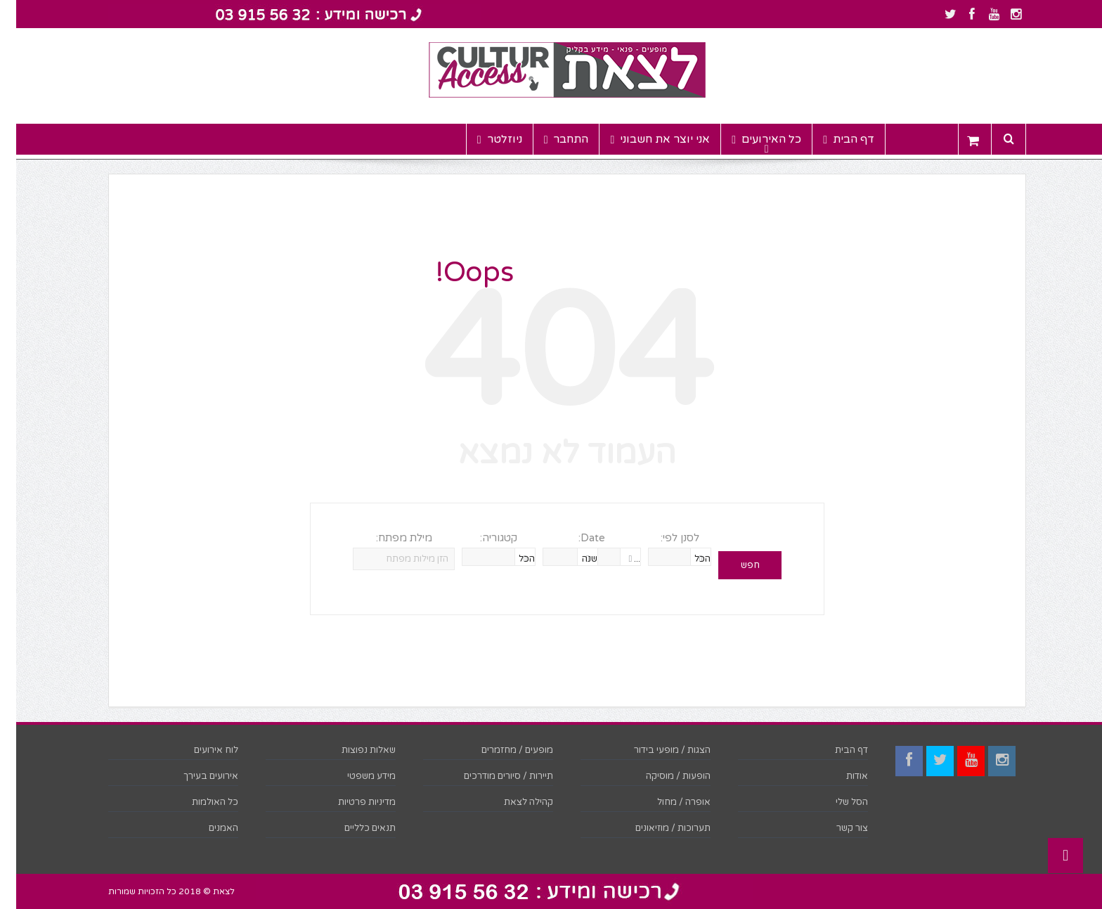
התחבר (550, 139)
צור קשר (836, 828)
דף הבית (832, 139)
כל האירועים (750, 139)
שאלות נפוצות (352, 750)
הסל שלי (835, 802)
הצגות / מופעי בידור (656, 750)
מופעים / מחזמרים (501, 750)
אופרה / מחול (667, 802)
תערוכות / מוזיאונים (656, 828)
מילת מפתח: (388, 537)
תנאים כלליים (354, 828)
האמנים (207, 828)
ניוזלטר (483, 139)
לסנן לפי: (663, 537)
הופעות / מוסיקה (662, 776)
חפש (734, 565)
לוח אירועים (200, 750)
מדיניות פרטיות (351, 802)
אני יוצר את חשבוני (644, 139)
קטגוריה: (482, 537)
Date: (575, 537)
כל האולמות (199, 802)
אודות (841, 776)
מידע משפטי (355, 776)
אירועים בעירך (194, 776)
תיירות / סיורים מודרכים (492, 776)
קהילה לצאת (512, 802)
